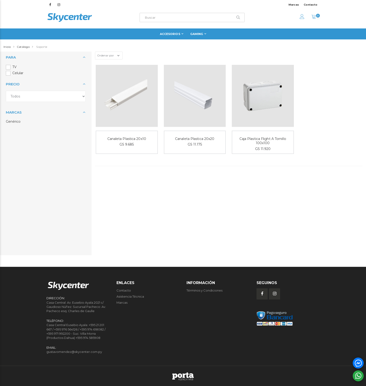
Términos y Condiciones (204, 290)
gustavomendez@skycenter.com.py (74, 352)
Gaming (196, 34)
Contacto (310, 4)
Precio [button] (13, 84)
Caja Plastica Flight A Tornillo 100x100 (262, 141)
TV (14, 67)
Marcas (294, 4)
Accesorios (170, 34)
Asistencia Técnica (130, 296)
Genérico (13, 121)
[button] (314, 17)
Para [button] (11, 57)
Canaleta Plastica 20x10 (126, 139)
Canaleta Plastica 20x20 (194, 139)
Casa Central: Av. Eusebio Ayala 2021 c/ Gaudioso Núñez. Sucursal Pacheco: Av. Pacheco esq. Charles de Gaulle (76, 307)
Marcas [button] (14, 112)
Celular (17, 73)
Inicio (7, 47)
